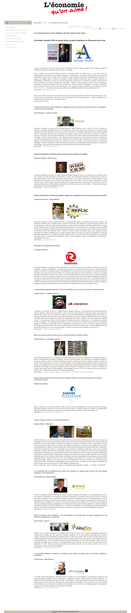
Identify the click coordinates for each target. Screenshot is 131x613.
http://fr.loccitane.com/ (51, 146)
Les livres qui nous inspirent (15, 33)
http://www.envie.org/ (49, 509)
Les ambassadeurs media (14, 41)
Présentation (10, 27)
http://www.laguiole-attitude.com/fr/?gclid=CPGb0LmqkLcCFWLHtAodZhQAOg (68, 372)
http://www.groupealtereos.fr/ (52, 547)
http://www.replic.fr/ (49, 240)
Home (45, 23)
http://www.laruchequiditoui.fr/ (52, 329)
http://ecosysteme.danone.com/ (53, 412)
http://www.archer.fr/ (49, 89)
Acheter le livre (11, 44)
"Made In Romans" (40, 88)
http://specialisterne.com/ (51, 587)
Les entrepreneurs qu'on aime (16, 30)
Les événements (11, 36)
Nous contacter (10, 47)
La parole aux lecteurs (13, 38)
